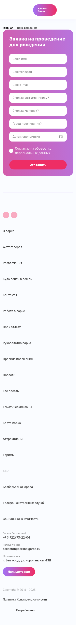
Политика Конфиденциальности (25, 599)
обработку (43, 148)
